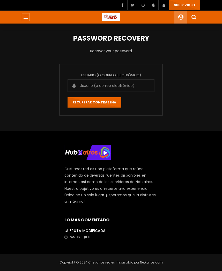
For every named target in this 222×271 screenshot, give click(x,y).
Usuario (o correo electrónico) (111, 75)
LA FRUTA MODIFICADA (85, 230)
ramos (74, 237)
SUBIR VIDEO (184, 5)
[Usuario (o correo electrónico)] (111, 85)
